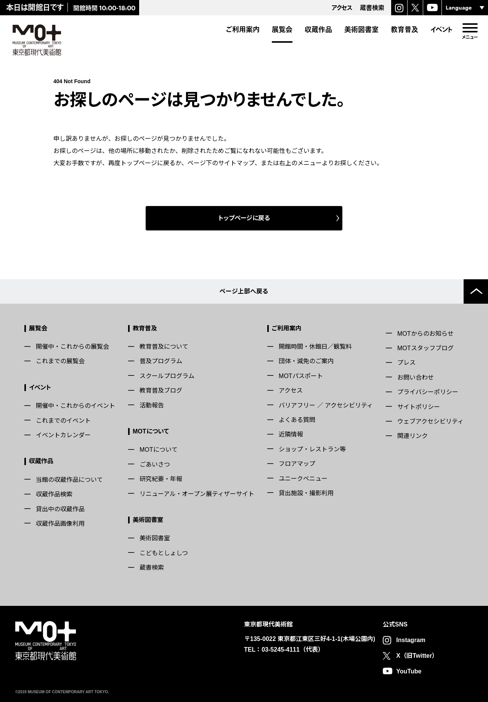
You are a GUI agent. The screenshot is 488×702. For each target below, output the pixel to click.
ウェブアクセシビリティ (430, 421)
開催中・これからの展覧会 (72, 346)
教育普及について (164, 346)
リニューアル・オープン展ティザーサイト (197, 494)
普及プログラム (161, 361)
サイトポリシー (418, 407)
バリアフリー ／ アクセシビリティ (326, 405)
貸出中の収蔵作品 (60, 509)
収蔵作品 (318, 29)
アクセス (291, 390)
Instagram (410, 640)
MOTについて (151, 431)
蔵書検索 (152, 567)
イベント (441, 29)
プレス (406, 362)
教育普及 (404, 29)
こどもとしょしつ (164, 553)
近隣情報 (291, 434)
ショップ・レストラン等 (312, 449)
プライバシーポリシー (427, 392)
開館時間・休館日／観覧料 (315, 346)
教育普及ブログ (161, 390)
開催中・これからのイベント (75, 406)
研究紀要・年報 (161, 479)
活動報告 (152, 405)
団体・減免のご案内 (306, 361)
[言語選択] (465, 7)
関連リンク (412, 436)
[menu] (470, 27)
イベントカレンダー (63, 435)
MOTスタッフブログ (425, 348)
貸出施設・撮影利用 (306, 493)
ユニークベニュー (303, 478)
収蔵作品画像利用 (60, 523)
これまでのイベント (63, 420)
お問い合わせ (415, 377)
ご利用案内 (243, 29)
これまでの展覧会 (60, 361)
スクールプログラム (167, 376)
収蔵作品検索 (54, 494)
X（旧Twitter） (417, 655)
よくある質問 (297, 420)
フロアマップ (297, 463)
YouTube (408, 671)
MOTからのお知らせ (425, 333)
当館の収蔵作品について (69, 480)
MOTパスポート (301, 376)
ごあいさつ (155, 464)
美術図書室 (361, 29)
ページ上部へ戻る (244, 291)
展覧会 (282, 29)
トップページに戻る (244, 218)
